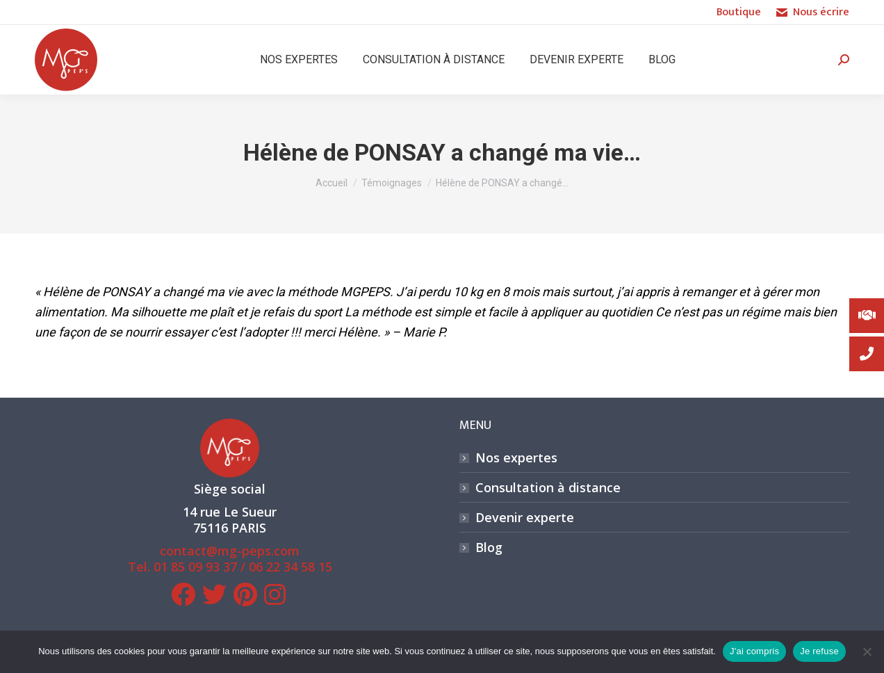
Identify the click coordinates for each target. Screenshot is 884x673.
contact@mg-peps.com (230, 550)
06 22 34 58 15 (290, 566)
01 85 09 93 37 (195, 566)
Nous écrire (812, 12)
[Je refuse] (867, 651)
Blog (488, 548)
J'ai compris (754, 651)
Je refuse (819, 651)
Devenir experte (524, 518)
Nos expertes (516, 458)
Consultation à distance (548, 488)
